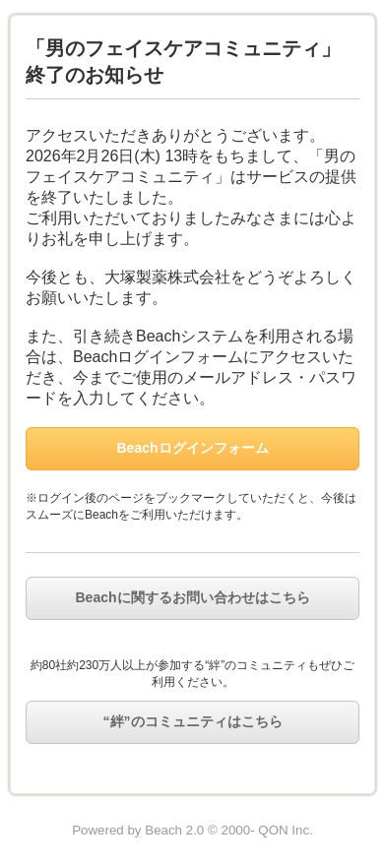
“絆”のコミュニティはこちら (193, 721)
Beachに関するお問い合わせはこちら (192, 597)
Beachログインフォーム (192, 448)
